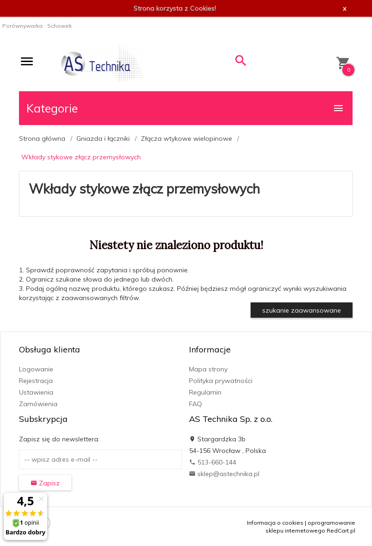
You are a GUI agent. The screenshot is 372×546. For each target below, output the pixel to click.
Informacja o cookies (275, 522)
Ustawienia (36, 392)
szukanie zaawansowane (301, 310)
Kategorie (185, 108)
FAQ (195, 404)
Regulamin (205, 392)
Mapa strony (208, 369)
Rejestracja (36, 381)
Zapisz (45, 483)
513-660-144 (212, 462)
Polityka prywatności (220, 381)
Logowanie (36, 369)
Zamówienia (38, 404)
